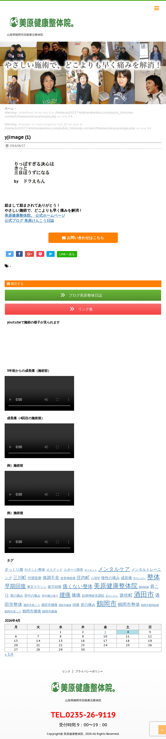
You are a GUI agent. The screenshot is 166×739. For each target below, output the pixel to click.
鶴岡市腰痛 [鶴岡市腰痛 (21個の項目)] (31, 611)
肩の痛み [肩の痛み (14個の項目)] (16, 595)
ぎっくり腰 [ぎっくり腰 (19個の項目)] (14, 569)
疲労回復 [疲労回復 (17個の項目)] (55, 586)
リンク (66, 671)
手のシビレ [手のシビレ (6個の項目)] (139, 578)
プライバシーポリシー (89, 671)
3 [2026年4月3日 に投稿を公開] (105, 632)
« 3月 (9, 654)
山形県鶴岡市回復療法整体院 (83, 700)
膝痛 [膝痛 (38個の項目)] (76, 595)
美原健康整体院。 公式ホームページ (35, 215)
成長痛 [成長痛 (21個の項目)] (126, 577)
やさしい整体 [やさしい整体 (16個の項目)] (34, 569)
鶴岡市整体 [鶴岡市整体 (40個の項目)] (129, 604)
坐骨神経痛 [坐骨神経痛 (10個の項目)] (67, 578)
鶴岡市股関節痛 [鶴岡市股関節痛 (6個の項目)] (150, 605)
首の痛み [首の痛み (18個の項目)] (88, 604)
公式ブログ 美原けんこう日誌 (29, 220)
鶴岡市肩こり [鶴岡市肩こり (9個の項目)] (13, 611)
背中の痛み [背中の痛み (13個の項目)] (32, 595)
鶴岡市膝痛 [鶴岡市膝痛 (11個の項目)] (49, 611)
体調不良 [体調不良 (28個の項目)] (51, 577)
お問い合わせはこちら (83, 237)
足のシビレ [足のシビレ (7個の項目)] (112, 595)
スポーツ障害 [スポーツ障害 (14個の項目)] (73, 569)
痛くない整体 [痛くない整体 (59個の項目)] (78, 586)
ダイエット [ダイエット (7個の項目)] (90, 569)
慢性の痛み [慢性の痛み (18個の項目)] (110, 577)
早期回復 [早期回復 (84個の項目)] (15, 586)
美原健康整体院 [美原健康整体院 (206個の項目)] (116, 585)
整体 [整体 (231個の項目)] (153, 577)
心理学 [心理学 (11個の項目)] (95, 578)
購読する (15, 284)
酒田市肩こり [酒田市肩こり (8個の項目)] (31, 605)
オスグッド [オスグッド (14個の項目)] (54, 569)
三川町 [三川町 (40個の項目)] (19, 577)
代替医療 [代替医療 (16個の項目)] (34, 578)
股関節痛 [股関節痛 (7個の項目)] (144, 587)
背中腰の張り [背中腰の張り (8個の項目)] (50, 595)
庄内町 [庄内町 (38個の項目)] (83, 577)
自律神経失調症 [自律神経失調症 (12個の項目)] (93, 595)
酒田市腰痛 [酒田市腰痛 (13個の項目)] (49, 605)
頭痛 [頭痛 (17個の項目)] (75, 604)
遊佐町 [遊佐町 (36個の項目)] (126, 595)
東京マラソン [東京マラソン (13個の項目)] (37, 587)
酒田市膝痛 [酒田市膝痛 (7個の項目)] (65, 605)
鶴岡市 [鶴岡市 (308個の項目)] (107, 603)
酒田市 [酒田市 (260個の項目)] (144, 594)
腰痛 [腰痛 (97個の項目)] (65, 594)
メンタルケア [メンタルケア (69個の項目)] (114, 569)
